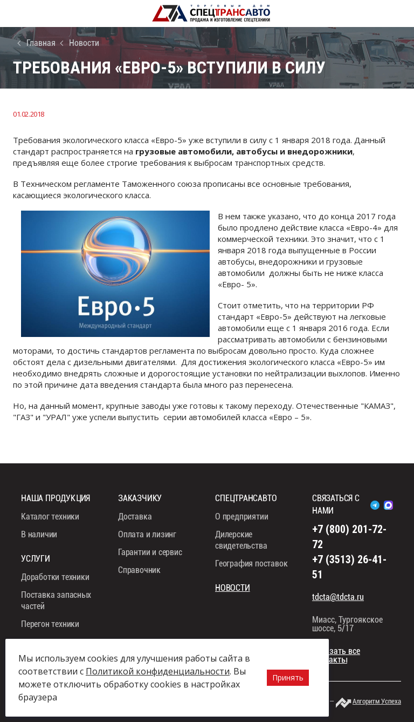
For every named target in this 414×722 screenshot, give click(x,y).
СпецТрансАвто (211, 13)
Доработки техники (55, 577)
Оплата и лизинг (147, 534)
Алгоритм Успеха (377, 701)
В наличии (39, 534)
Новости (84, 43)
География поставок (251, 563)
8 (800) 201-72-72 (404, 13)
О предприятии (241, 516)
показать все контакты (336, 655)
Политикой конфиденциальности (158, 671)
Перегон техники (50, 624)
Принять (287, 677)
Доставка (134, 516)
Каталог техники (50, 516)
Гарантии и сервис (150, 552)
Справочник (139, 570)
